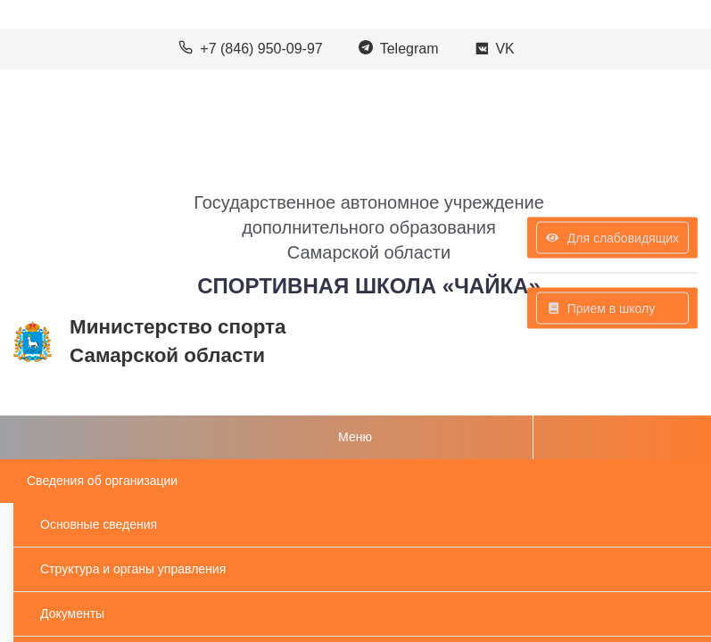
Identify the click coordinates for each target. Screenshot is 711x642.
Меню (355, 437)
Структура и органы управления (133, 569)
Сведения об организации (102, 480)
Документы (72, 613)
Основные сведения (98, 524)
